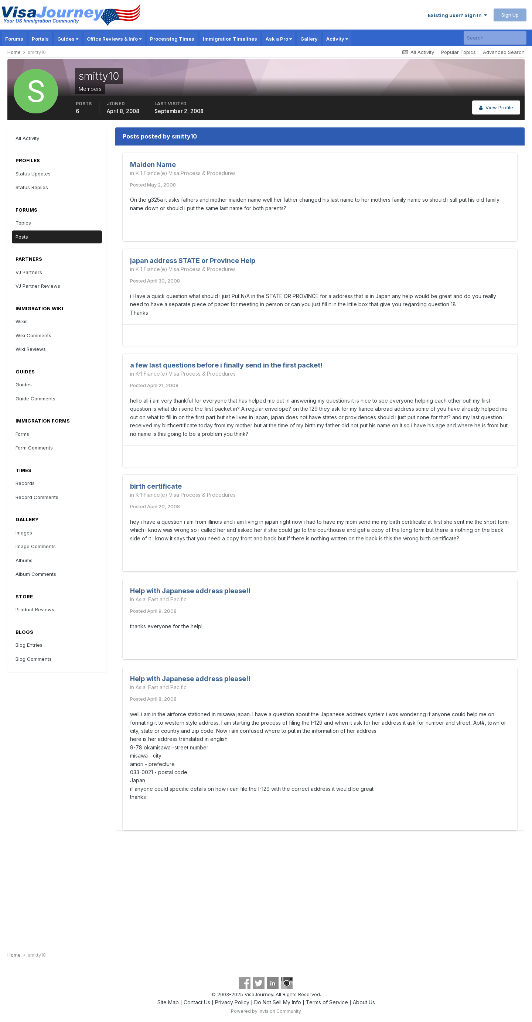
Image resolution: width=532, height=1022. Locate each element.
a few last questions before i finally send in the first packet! (226, 365)
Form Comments (34, 448)
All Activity (27, 138)
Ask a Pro (279, 39)
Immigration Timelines (230, 39)
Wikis (22, 321)
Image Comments (36, 546)
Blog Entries (29, 645)
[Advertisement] (266, 891)
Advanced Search (504, 52)
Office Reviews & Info (114, 39)
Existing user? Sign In (457, 15)
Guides (67, 39)
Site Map (168, 1002)
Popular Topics (458, 52)
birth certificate (156, 486)
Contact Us (197, 1002)
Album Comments (36, 574)
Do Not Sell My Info (277, 1002)
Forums (14, 39)
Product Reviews (35, 609)
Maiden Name (153, 164)
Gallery (309, 39)
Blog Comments (34, 659)
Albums (24, 560)
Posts (22, 237)
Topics (23, 223)
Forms (22, 434)
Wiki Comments (33, 335)
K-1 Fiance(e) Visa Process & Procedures (186, 173)
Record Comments (37, 497)
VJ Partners (29, 272)
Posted (153, 185)
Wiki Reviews (31, 349)
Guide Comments (35, 398)
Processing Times (172, 39)
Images (24, 533)
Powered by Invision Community (266, 1011)
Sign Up (510, 15)
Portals (40, 39)
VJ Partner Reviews (38, 286)
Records (25, 483)
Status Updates (33, 174)
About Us (364, 1002)
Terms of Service (327, 1002)
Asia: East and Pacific (161, 599)
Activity (337, 39)
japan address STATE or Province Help (192, 260)
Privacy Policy (232, 1002)
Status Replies (32, 187)
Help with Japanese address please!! (190, 591)
